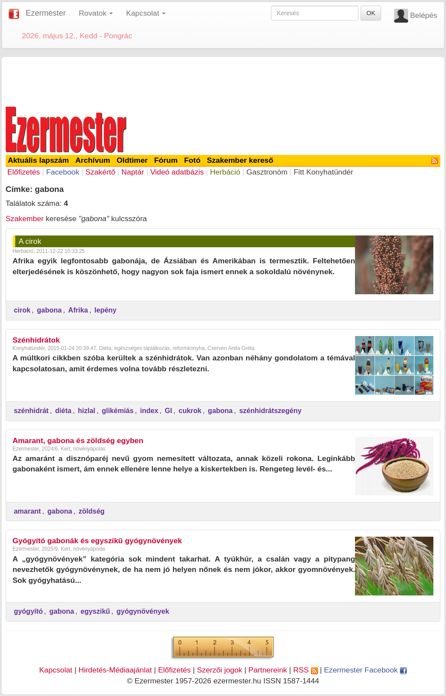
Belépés (423, 15)
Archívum (92, 160)
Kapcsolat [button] (146, 13)
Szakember (25, 218)
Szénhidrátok (36, 340)
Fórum (166, 160)
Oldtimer (132, 160)
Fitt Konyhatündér (323, 172)
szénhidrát (31, 410)
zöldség (92, 511)
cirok (22, 310)
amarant (27, 511)
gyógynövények (142, 611)
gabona (49, 310)
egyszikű (95, 611)
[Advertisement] (223, 80)
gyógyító (28, 611)
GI (168, 410)
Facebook (62, 172)
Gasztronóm (267, 172)
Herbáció (225, 172)
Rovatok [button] (96, 13)
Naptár (133, 172)
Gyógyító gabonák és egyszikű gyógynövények (97, 540)
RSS (305, 670)
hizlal (86, 410)
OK (370, 13)
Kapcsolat (55, 670)
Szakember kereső (240, 160)
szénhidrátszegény (270, 410)
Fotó (192, 160)
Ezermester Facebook (365, 670)
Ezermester (46, 13)
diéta (63, 410)
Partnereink (267, 670)
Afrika (78, 310)
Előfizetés (23, 172)
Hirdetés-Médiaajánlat (115, 670)
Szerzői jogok (219, 670)
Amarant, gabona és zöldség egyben (78, 440)
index (149, 410)
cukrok (190, 410)
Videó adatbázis (177, 172)
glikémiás (118, 410)
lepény (106, 310)
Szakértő (100, 172)
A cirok (30, 241)
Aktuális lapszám (38, 160)
